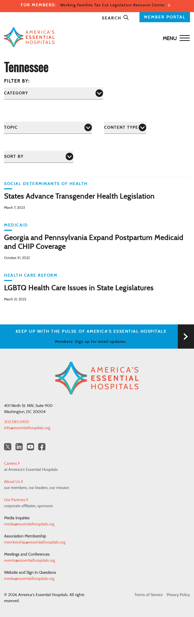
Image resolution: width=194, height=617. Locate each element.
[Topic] (48, 128)
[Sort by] (38, 157)
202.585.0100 (16, 422)
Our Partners (16, 500)
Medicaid (16, 225)
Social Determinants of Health (46, 184)
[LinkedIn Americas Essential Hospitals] (19, 446)
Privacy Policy (178, 595)
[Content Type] (125, 128)
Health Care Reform (30, 275)
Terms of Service (148, 595)
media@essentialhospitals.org (29, 524)
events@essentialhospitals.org (29, 560)
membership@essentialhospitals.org (34, 542)
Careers (12, 463)
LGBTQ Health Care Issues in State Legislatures (79, 288)
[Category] (53, 93)
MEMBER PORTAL (164, 17)
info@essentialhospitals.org (27, 428)
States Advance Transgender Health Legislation (79, 196)
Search (115, 18)
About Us (13, 482)
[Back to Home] (95, 37)
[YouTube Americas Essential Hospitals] (30, 446)
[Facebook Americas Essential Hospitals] (41, 446)
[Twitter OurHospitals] (7, 446)
